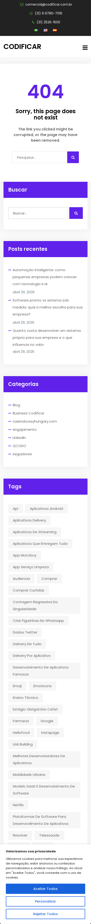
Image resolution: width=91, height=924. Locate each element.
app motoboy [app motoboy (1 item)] (24, 555)
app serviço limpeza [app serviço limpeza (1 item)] (31, 566)
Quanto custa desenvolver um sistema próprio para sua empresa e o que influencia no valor (47, 337)
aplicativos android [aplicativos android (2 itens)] (46, 508)
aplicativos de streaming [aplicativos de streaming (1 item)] (34, 531)
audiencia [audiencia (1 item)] (21, 578)
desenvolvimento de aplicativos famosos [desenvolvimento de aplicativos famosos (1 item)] (41, 671)
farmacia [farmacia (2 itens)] (21, 720)
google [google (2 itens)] (47, 720)
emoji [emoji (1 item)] (17, 685)
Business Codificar (28, 413)
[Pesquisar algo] (73, 157)
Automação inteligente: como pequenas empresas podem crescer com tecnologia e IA (45, 276)
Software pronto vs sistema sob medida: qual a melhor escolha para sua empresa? (48, 307)
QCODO (19, 445)
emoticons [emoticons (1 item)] (42, 685)
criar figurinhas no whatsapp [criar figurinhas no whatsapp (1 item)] (38, 620)
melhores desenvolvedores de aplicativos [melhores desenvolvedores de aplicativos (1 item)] (39, 759)
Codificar (22, 47)
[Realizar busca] (76, 213)
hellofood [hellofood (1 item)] (21, 732)
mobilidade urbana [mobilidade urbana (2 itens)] (29, 774)
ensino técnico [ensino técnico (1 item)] (25, 697)
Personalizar (45, 901)
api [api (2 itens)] (15, 508)
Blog (16, 404)
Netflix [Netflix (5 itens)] (18, 804)
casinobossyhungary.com (35, 421)
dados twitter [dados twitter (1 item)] (25, 632)
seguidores (22, 454)
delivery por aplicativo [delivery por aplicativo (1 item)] (32, 655)
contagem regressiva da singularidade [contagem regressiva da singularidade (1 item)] (35, 605)
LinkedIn (19, 437)
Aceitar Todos (45, 888)
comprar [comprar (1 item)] (49, 578)
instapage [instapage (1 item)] (50, 732)
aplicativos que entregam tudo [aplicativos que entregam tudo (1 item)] (40, 543)
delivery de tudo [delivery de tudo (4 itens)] (27, 643)
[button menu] (85, 48)
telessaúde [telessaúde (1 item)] (49, 835)
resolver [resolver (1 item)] (20, 835)
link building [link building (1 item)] (23, 744)
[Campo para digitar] (39, 157)
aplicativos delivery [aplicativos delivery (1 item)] (29, 520)
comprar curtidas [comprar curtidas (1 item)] (28, 590)
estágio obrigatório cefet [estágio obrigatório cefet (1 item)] (35, 709)
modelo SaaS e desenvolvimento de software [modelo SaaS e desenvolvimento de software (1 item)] (44, 790)
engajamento (25, 429)
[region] (45, 884)
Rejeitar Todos (45, 914)
